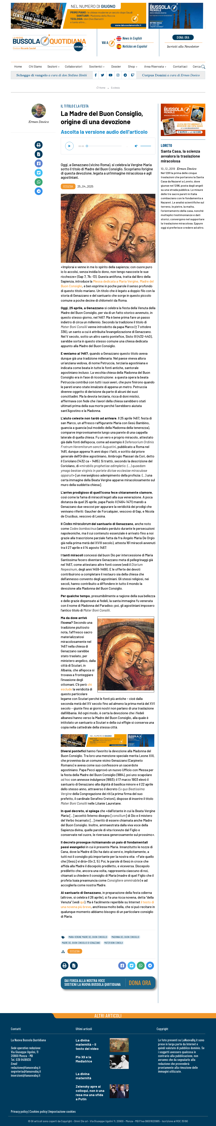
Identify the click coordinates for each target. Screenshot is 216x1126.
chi (90, 684)
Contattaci (180, 66)
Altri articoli (108, 1015)
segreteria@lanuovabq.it (26, 1071)
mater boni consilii (113, 942)
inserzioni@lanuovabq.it (25, 1075)
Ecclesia (115, 87)
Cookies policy (38, 1111)
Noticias (134, 46)
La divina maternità (83, 1076)
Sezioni (52, 66)
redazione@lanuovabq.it (25, 1067)
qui (82, 902)
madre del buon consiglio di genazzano (81, 942)
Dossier (116, 66)
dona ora (183, 37)
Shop (131, 66)
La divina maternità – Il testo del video (87, 1044)
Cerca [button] (199, 66)
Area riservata (154, 66)
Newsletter (183, 46)
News (132, 38)
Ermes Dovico (39, 121)
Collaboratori (73, 66)
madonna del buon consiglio (125, 937)
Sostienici (95, 66)
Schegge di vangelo (32, 75)
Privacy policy (19, 1111)
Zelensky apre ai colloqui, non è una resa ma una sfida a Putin (90, 1092)
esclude (66, 689)
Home (18, 66)
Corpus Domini (154, 75)
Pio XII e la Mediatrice (84, 1059)
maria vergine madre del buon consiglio (88, 937)
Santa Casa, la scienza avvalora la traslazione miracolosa (180, 156)
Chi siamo (35, 66)
